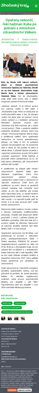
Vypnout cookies (24, 390)
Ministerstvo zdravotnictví (11, 308)
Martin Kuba (7, 303)
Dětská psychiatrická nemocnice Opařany (17, 312)
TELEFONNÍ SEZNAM (8, 351)
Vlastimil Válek (20, 303)
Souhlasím (12, 390)
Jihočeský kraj (7, 39)
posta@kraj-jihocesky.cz (9, 356)
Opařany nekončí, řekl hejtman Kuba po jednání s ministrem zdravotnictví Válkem (19, 42)
